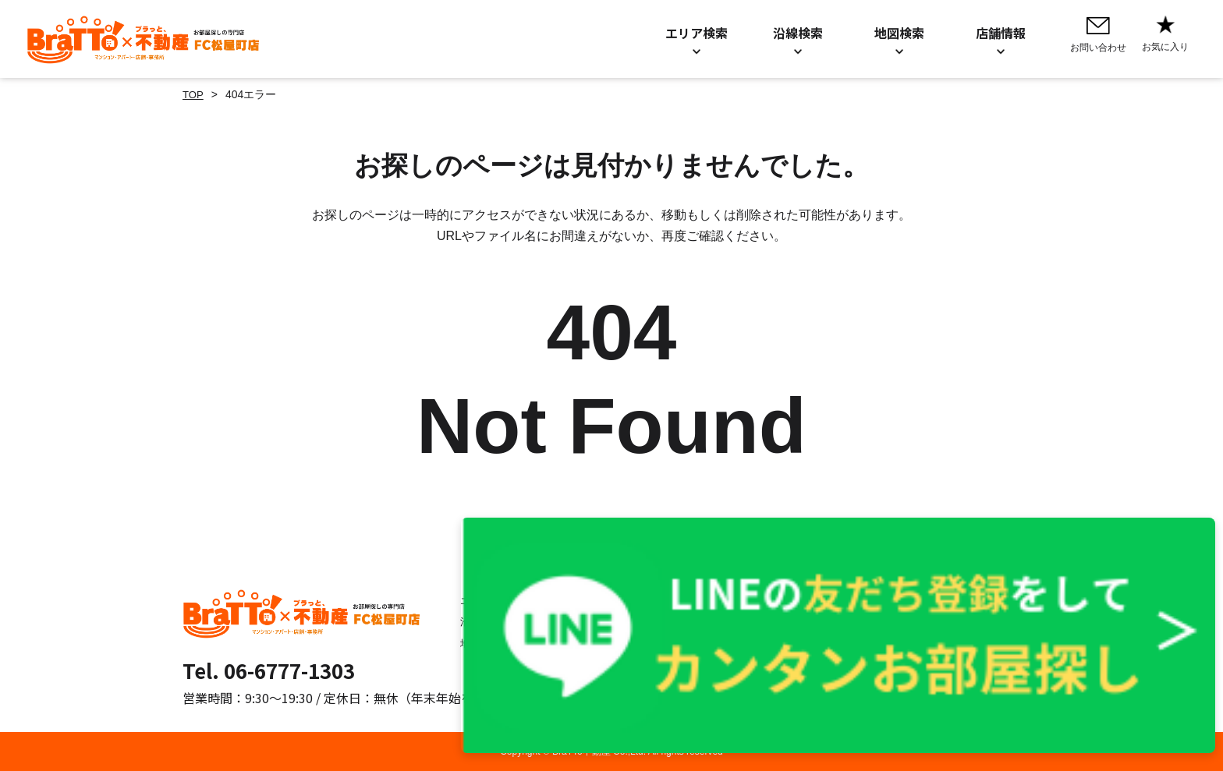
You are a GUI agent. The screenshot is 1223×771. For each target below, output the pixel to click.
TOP (194, 94)
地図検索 (471, 643)
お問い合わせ (593, 600)
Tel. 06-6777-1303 (269, 670)
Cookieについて (757, 621)
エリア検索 (476, 600)
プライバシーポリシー (773, 600)
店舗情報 (582, 643)
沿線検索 (471, 621)
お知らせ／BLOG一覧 (613, 621)
